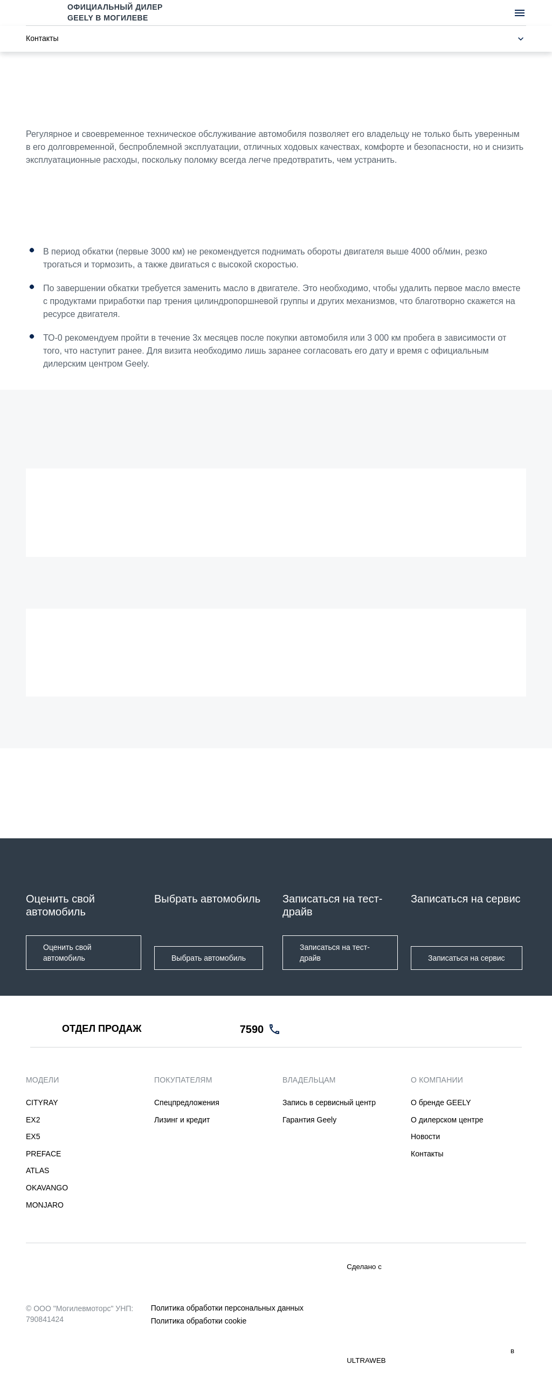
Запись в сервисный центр (329, 1102)
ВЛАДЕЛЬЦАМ (309, 1080)
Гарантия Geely (309, 1119)
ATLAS (37, 1171)
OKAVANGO (47, 1187)
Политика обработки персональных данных (227, 1308)
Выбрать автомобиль (208, 958)
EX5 (33, 1136)
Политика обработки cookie (198, 1321)
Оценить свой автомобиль (67, 952)
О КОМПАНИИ (437, 1080)
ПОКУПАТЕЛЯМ (183, 1080)
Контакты (427, 1153)
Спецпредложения (186, 1102)
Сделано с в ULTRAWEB (430, 1314)
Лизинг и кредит (182, 1119)
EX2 (33, 1119)
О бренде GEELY (441, 1102)
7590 (252, 1029)
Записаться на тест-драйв (335, 952)
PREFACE (43, 1153)
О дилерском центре (447, 1119)
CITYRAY (42, 1102)
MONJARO (45, 1205)
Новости (425, 1136)
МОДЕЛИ (42, 1080)
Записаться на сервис (466, 958)
